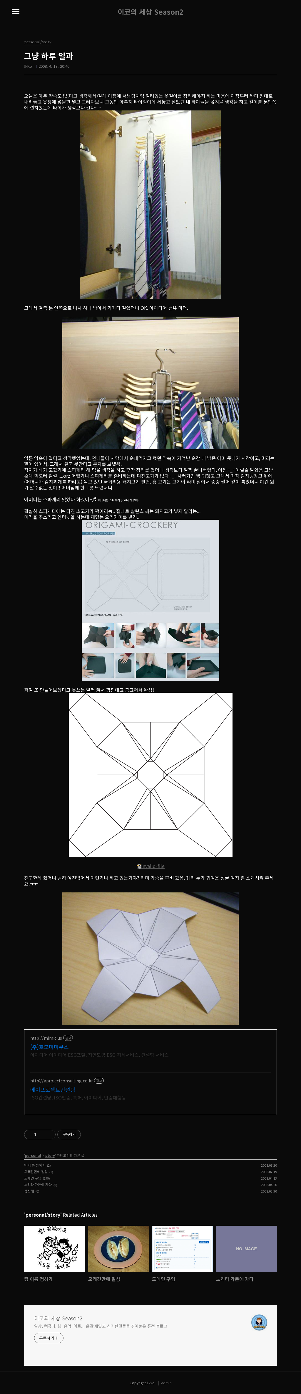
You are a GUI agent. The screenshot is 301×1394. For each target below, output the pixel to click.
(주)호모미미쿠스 (49, 1046)
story (50, 1155)
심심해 (29, 1190)
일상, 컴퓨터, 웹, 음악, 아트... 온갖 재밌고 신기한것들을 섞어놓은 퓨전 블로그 (100, 1326)
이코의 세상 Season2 (150, 11)
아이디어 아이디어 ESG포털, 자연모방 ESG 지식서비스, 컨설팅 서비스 (99, 1054)
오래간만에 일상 (36, 1171)
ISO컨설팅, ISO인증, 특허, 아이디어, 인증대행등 (78, 1097)
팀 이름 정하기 (34, 1165)
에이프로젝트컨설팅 (52, 1089)
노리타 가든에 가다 (38, 1184)
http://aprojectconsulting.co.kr (61, 1080)
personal (33, 1155)
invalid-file (150, 865)
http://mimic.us (46, 1038)
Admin (166, 1382)
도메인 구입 (32, 1177)
